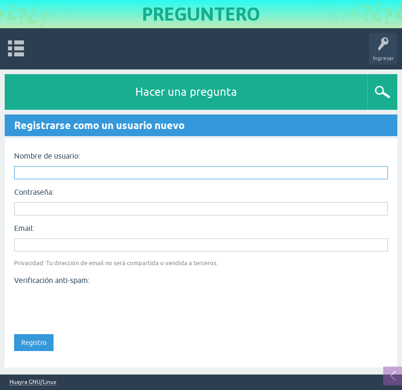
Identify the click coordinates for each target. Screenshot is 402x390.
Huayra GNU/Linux (32, 382)
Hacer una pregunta (186, 91)
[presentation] (85, 306)
